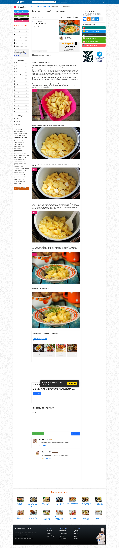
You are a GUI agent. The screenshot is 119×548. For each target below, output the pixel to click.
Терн (24, 174)
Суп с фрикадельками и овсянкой (33, 504)
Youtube (75, 536)
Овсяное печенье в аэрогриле (98, 519)
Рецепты (33, 6)
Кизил (18, 153)
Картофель (25, 151)
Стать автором (50, 538)
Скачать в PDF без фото (92, 41)
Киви (15, 153)
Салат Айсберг (20, 164)
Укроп (24, 176)
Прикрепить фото (37, 433)
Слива (15, 170)
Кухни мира (61, 536)
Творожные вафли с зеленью (86, 503)
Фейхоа (23, 179)
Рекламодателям (51, 536)
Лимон (15, 155)
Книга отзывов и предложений (21, 7)
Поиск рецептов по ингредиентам (21, 188)
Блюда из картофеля (44, 6)
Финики (15, 181)
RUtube (75, 538)
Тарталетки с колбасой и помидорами (46, 517)
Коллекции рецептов (63, 535)
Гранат (23, 135)
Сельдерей (16, 168)
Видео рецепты (20, 46)
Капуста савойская (18, 151)
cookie (48, 384)
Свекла (21, 166)
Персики (23, 161)
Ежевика (19, 138)
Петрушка (16, 163)
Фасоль (15, 177)
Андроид (16, 55)
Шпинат (15, 183)
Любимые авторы (22, 16)
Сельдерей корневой (24, 168)
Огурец (15, 159)
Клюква (21, 153)
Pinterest (76, 532)
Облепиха (24, 157)
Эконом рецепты (21, 43)
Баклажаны (22, 131)
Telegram (76, 535)
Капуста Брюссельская (19, 146)
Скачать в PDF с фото (91, 38)
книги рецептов (46, 55)
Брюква (20, 133)
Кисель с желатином (72, 519)
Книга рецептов (21, 11)
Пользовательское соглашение (21, 538)
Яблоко (19, 183)
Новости (49, 533)
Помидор (21, 163)
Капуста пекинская (18, 150)
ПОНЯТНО (72, 383)
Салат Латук (16, 166)
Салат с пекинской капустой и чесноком (86, 519)
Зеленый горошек (18, 140)
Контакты (49, 535)
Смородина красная (22, 170)
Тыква (21, 176)
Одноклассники (77, 541)
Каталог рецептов (62, 532)
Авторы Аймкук (21, 21)
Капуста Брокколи (18, 144)
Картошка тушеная (40, 339)
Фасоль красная (17, 179)
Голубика (16, 135)
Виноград (25, 133)
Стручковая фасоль (18, 174)
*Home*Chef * (69, 37)
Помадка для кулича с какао (33, 517)
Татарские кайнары (72, 503)
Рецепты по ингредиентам (64, 533)
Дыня (15, 138)
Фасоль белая (21, 177)
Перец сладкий (17, 161)
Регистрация (94, 2)
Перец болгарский (22, 159)
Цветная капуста (21, 181)
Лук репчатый (26, 155)
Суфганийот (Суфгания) (20, 517)
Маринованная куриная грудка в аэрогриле (59, 519)
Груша (22, 137)
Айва (15, 131)
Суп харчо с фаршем (20, 503)
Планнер (19, 13)
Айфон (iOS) (23, 53)
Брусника (16, 133)
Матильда (42, 439)
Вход (102, 2)
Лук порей (20, 155)
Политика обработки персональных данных (24, 540)
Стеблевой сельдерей (19, 172)
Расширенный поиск (62, 2)
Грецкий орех (17, 137)
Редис (25, 163)
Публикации (61, 538)
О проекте (49, 532)
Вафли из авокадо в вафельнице (99, 503)
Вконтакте (76, 540)
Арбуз (18, 131)
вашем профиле (71, 389)
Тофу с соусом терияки (59, 503)
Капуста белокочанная (19, 142)
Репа (15, 164)
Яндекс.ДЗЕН (77, 533)
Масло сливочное (38, 23)
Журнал (19, 18)
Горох (20, 135)
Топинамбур (16, 176)
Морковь (19, 157)
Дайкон (25, 137)
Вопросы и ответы (62, 540)
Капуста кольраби (18, 148)
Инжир (23, 140)
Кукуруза (26, 153)
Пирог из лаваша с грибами (46, 503)
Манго (15, 157)
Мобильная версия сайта (24, 530)
